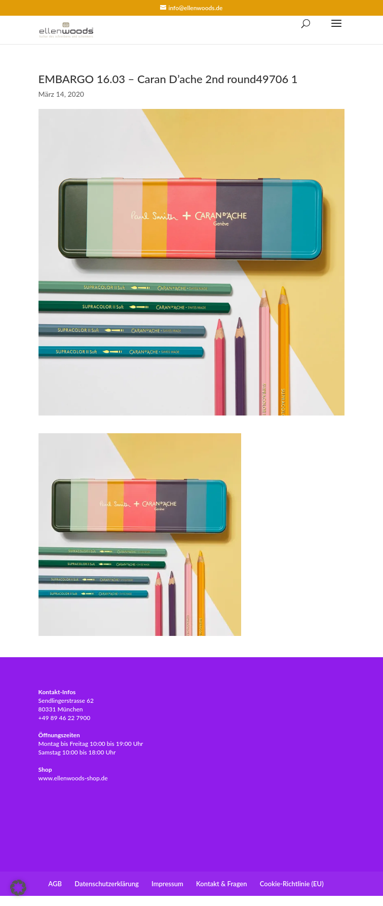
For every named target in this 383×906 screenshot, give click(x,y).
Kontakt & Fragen (221, 884)
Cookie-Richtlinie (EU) (292, 884)
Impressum (167, 884)
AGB (55, 884)
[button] (18, 888)
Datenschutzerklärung (106, 884)
